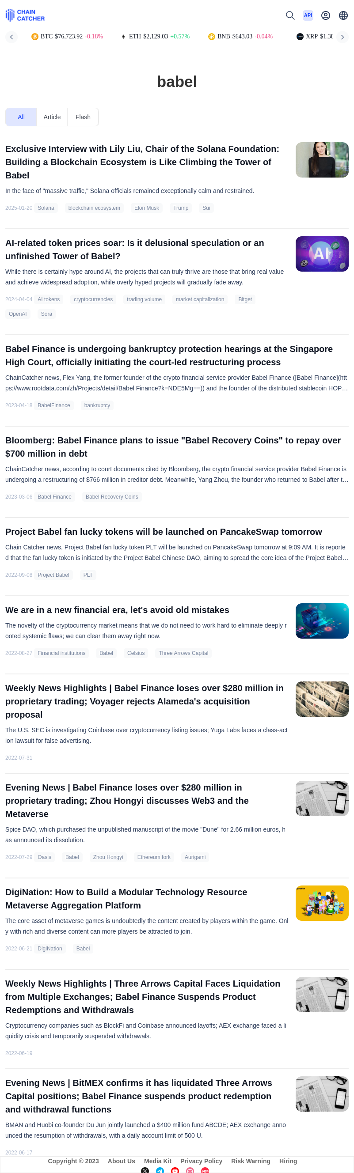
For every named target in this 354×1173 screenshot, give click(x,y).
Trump (180, 208)
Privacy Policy (201, 1161)
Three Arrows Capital (183, 653)
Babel (106, 653)
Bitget (245, 299)
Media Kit (157, 1161)
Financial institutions (61, 653)
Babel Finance (55, 497)
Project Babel (53, 575)
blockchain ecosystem (94, 208)
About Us (121, 1161)
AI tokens (49, 299)
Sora (46, 314)
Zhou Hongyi (108, 857)
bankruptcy (97, 405)
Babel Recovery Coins (112, 497)
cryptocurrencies (93, 299)
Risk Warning (250, 1161)
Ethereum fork (154, 857)
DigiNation (50, 949)
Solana (46, 208)
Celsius (136, 653)
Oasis (44, 857)
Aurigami (195, 857)
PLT (88, 575)
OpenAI (18, 314)
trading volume (144, 299)
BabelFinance (54, 405)
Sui (206, 208)
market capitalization (200, 299)
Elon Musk (146, 208)
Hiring (288, 1161)
